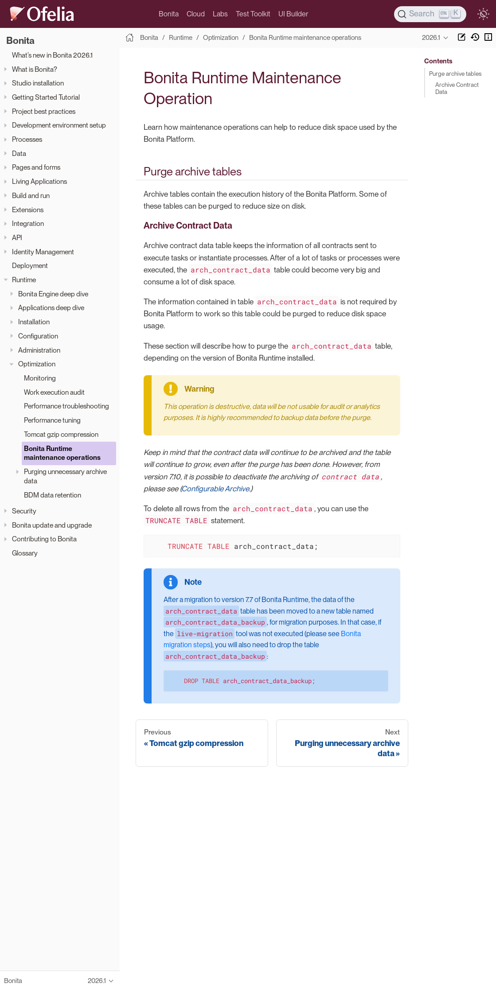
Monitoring (40, 378)
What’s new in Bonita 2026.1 (52, 55)
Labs (220, 14)
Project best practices (43, 111)
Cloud (196, 14)
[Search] (430, 14)
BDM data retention (52, 495)
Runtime (24, 280)
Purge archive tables (455, 73)
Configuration (38, 336)
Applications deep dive (51, 307)
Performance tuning (52, 420)
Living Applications (39, 181)
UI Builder (293, 14)
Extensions (27, 210)
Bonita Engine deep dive (53, 294)
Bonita (169, 14)
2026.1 (431, 38)
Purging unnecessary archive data (65, 476)
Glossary (25, 553)
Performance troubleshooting (66, 406)
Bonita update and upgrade (52, 525)
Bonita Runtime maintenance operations (62, 453)
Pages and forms (36, 167)
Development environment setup (59, 125)
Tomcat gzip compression (61, 434)
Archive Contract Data (457, 88)
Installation (34, 322)
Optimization (36, 364)
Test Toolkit (253, 14)
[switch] (483, 14)
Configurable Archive (215, 488)
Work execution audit (54, 392)
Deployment (30, 265)
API (17, 237)
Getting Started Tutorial (46, 97)
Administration (39, 350)
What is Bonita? (34, 69)
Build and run (31, 195)
